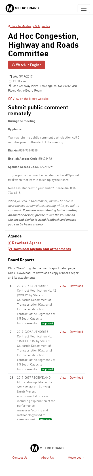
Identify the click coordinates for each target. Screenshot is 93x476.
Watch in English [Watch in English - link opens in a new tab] (26, 65)
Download (76, 286)
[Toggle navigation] (84, 8)
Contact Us (19, 457)
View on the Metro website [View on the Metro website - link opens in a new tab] (28, 98)
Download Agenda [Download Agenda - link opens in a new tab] (25, 243)
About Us (47, 457)
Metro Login (76, 457)
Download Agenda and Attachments (39, 249)
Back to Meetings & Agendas (29, 26)
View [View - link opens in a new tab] (63, 286)
